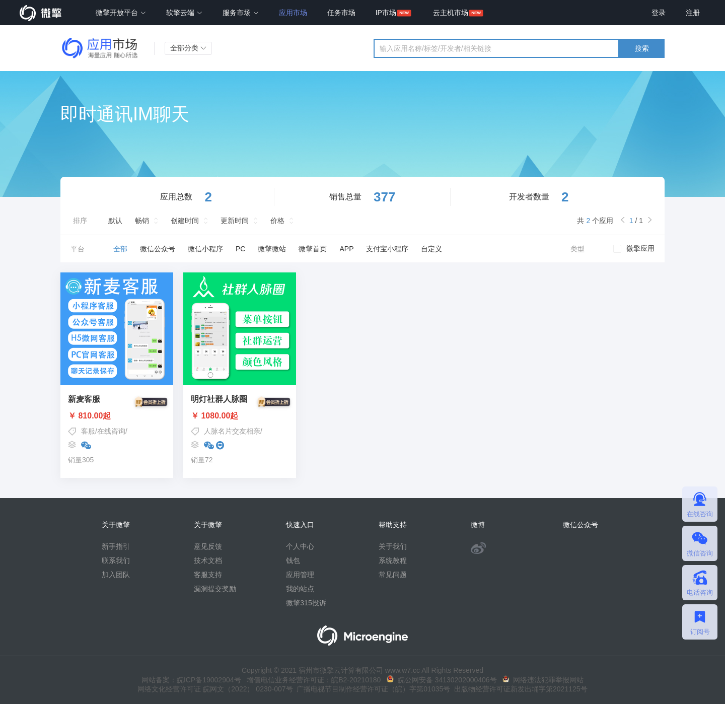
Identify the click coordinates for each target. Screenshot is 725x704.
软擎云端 (184, 13)
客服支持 (208, 575)
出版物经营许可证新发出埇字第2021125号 (518, 689)
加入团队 (116, 575)
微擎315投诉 (306, 603)
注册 (693, 13)
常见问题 (393, 575)
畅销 (142, 220)
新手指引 (116, 546)
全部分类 (188, 48)
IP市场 (386, 13)
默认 (115, 220)
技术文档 (208, 560)
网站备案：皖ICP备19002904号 (191, 680)
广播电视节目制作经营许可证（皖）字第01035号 (372, 689)
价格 (277, 220)
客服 (88, 431)
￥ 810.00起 (117, 416)
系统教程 (393, 560)
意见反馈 (208, 546)
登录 (658, 13)
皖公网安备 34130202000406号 (442, 680)
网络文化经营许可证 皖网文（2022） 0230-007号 (215, 689)
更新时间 (235, 220)
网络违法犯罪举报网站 (543, 680)
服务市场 (241, 13)
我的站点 (300, 589)
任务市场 (341, 13)
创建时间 (185, 220)
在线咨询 (111, 431)
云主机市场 (450, 13)
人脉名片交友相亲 (232, 431)
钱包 (293, 560)
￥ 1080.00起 (239, 416)
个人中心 (300, 546)
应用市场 (293, 13)
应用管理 (300, 575)
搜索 (642, 48)
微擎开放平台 (121, 13)
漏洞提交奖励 (215, 589)
